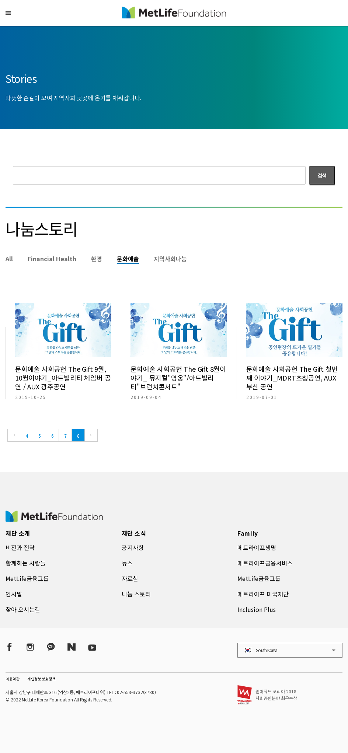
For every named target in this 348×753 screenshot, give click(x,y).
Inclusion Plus (256, 609)
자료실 (130, 578)
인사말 (14, 593)
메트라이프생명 (256, 547)
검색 (322, 175)
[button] (8, 13)
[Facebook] (10, 647)
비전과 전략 (20, 547)
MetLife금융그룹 (27, 578)
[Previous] (14, 435)
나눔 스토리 (136, 593)
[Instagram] (30, 647)
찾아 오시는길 (23, 609)
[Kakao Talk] (51, 647)
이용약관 (13, 678)
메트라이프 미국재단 (263, 593)
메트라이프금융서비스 (265, 562)
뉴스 (127, 562)
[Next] (91, 435)
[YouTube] (92, 647)
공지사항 (133, 547)
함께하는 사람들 (26, 562)
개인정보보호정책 (41, 678)
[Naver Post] (71, 647)
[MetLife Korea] (54, 519)
